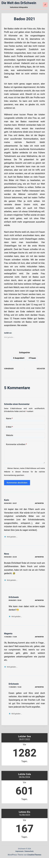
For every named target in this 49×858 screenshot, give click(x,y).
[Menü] (45, 4)
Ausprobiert (18, 358)
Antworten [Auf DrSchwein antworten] (39, 600)
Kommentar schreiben (16, 444)
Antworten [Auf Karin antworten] (39, 503)
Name (9, 418)
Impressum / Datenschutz (24, 851)
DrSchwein (14, 597)
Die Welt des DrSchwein (18, 3)
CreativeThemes (34, 855)
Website (9, 435)
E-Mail (9, 427)
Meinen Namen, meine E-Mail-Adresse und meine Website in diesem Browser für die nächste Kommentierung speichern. (24, 471)
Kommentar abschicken (17, 482)
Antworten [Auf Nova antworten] (39, 557)
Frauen (32, 358)
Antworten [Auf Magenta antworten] (39, 637)
